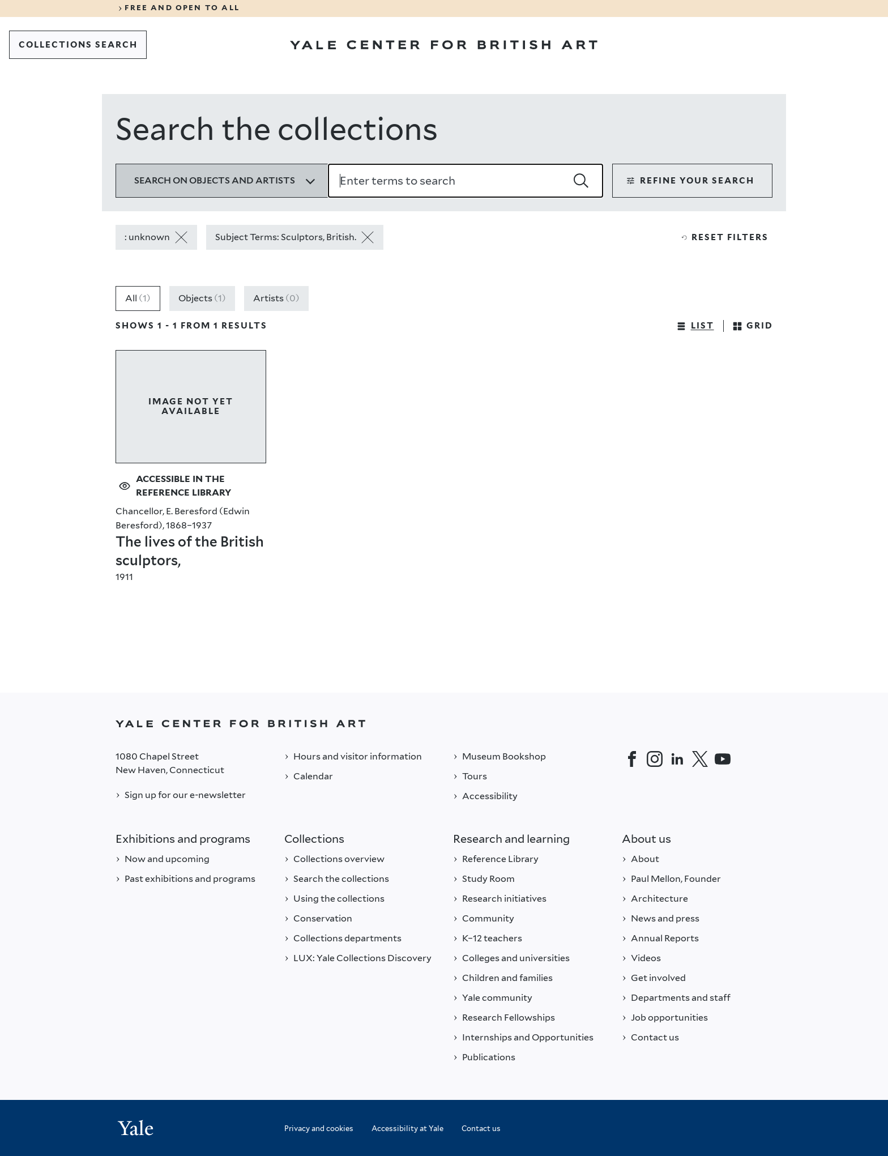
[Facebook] (632, 759)
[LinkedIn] (677, 759)
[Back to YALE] (444, 723)
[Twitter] (700, 759)
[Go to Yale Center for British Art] (443, 44)
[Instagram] (655, 759)
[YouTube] (723, 759)
